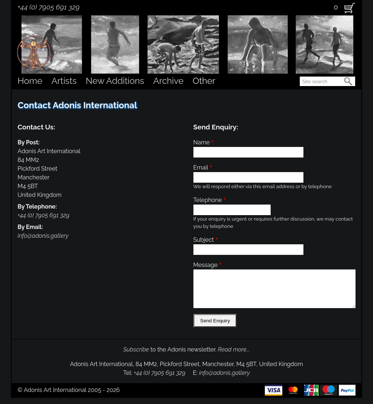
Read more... (234, 349)
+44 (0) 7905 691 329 (48, 7)
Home (29, 80)
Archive (168, 80)
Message (205, 264)
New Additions (115, 80)
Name (201, 142)
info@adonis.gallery (42, 235)
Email (200, 167)
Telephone (207, 200)
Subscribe (136, 349)
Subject (203, 239)
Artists (63, 80)
